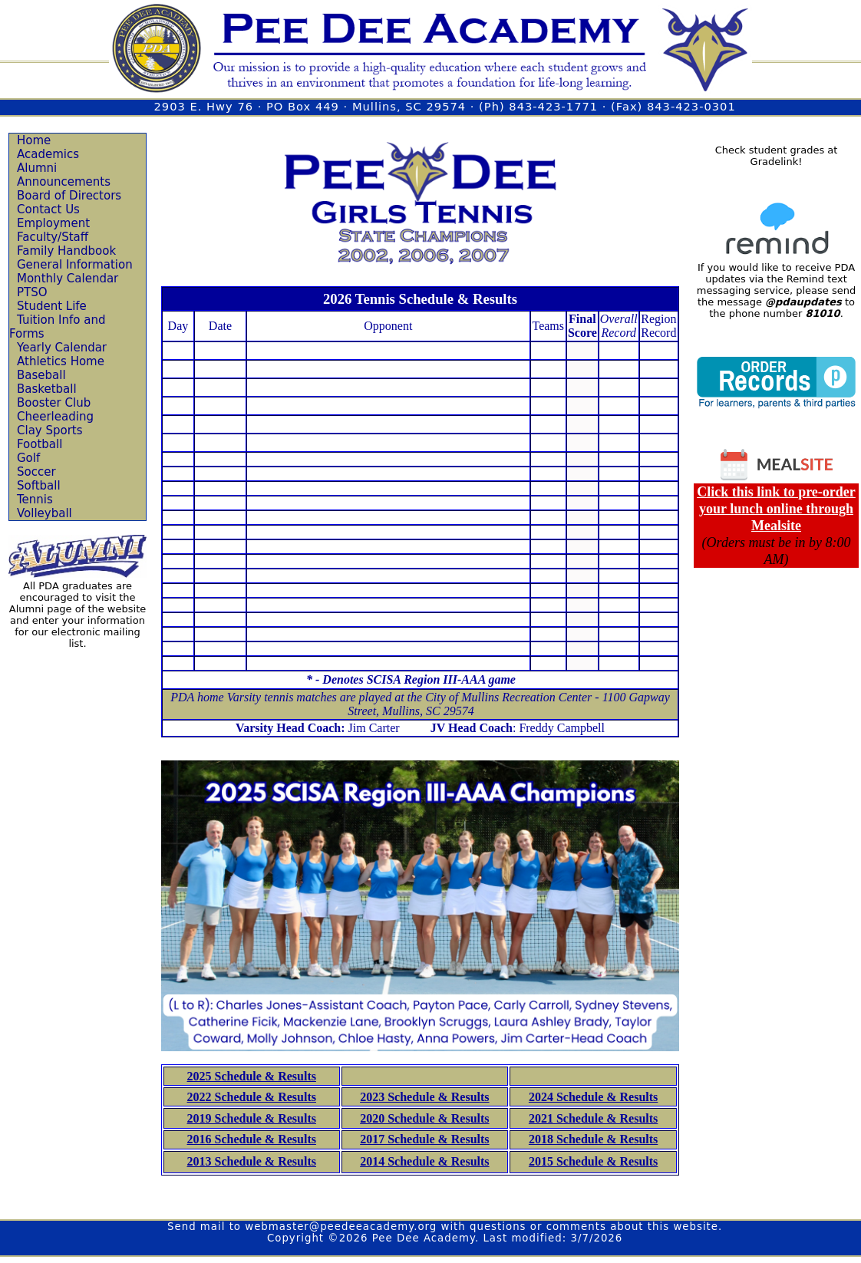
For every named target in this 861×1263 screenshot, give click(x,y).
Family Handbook (66, 251)
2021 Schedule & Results (593, 1118)
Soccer (36, 472)
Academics (48, 154)
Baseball (41, 375)
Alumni (37, 168)
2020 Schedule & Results (424, 1118)
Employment (53, 223)
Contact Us (48, 209)
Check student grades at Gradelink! (776, 155)
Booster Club (54, 403)
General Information (75, 265)
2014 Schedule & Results (424, 1161)
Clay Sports (50, 430)
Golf (28, 458)
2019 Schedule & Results (251, 1118)
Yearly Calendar (62, 347)
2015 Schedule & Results (593, 1161)
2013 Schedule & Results (251, 1161)
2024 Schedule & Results (593, 1096)
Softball (39, 486)
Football (39, 444)
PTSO (32, 292)
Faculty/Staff (52, 237)
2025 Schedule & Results (251, 1076)
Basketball (47, 389)
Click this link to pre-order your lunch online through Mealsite (776, 508)
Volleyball (44, 513)
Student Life (52, 306)
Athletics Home (60, 361)
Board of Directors (69, 196)
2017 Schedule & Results (424, 1139)
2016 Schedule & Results (251, 1139)
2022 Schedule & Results (251, 1096)
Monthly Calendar (67, 278)
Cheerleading (55, 417)
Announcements (64, 182)
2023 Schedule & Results (424, 1096)
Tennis (35, 499)
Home (34, 140)
